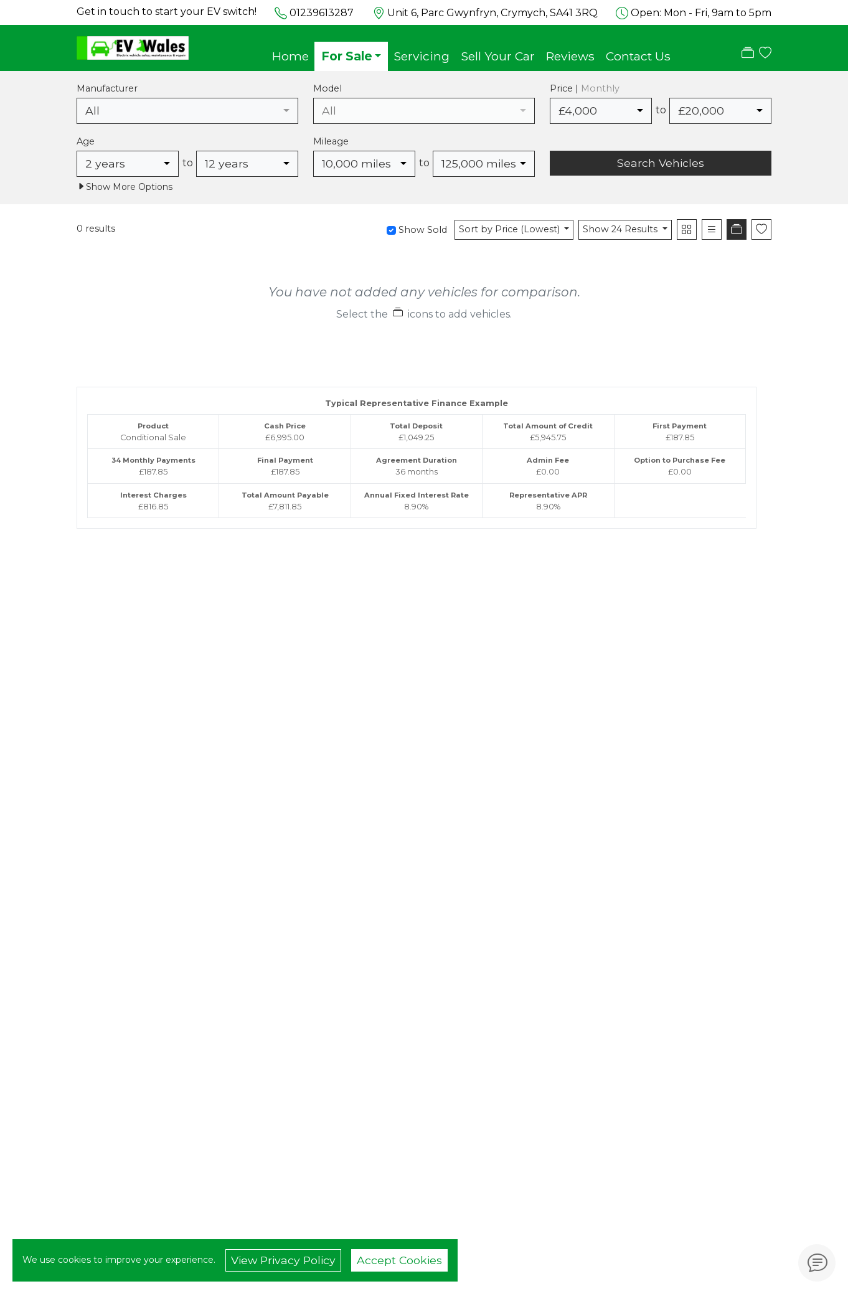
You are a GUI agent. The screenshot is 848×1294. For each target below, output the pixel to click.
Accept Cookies (399, 1260)
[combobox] (187, 110)
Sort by (510, 229)
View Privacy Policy (283, 1260)
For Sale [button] (346, 56)
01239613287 (322, 13)
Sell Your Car (498, 56)
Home (290, 56)
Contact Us (638, 56)
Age (86, 141)
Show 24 (621, 229)
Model (327, 88)
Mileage (331, 141)
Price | (585, 88)
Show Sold (421, 229)
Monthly (600, 88)
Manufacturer (107, 88)
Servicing (421, 56)
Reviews (570, 56)
